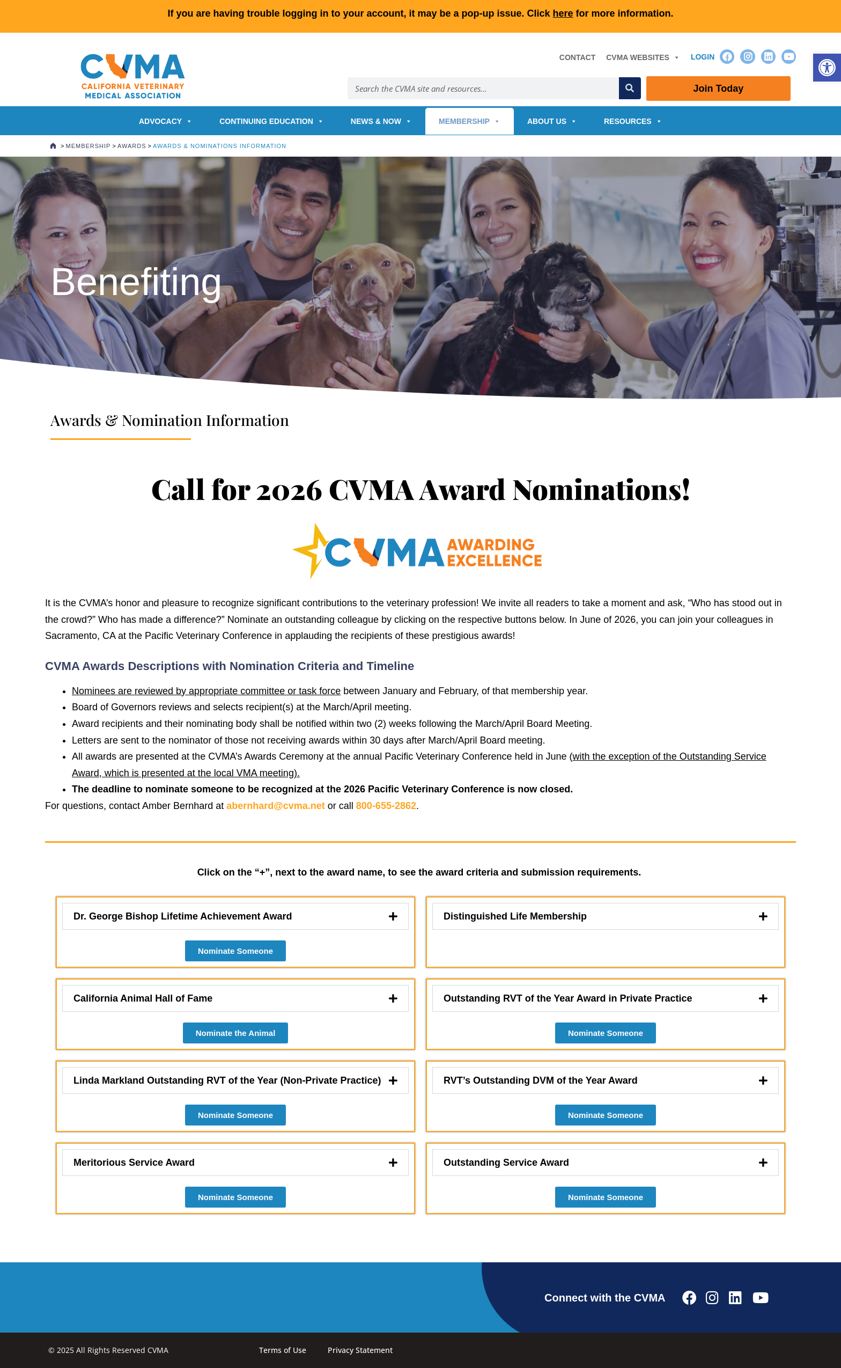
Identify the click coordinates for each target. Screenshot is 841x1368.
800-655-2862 (386, 805)
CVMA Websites (643, 57)
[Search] (630, 88)
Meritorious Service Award (134, 1162)
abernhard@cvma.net (275, 805)
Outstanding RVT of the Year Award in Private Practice (568, 998)
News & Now (381, 121)
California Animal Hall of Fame (142, 998)
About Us (552, 121)
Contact (577, 57)
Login (702, 57)
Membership (469, 121)
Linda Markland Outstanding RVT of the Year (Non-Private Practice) (227, 1080)
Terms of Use (282, 1350)
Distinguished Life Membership (515, 916)
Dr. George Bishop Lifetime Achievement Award (182, 916)
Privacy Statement (360, 1350)
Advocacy (166, 121)
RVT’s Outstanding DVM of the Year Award (541, 1080)
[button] (827, 68)
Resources (633, 121)
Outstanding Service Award (506, 1162)
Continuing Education (271, 121)
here (563, 13)
